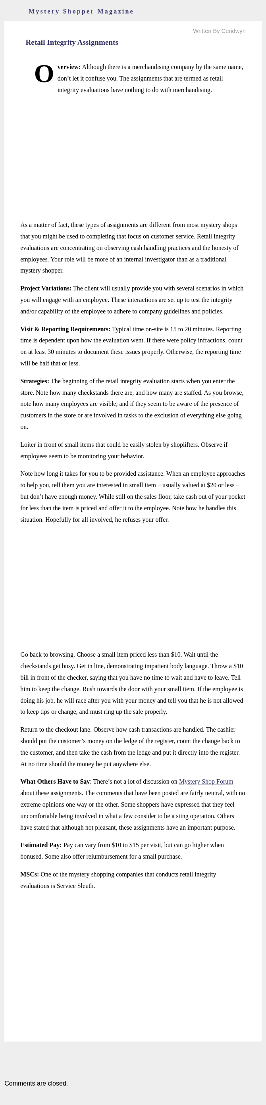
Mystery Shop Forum (206, 781)
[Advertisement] (133, 157)
